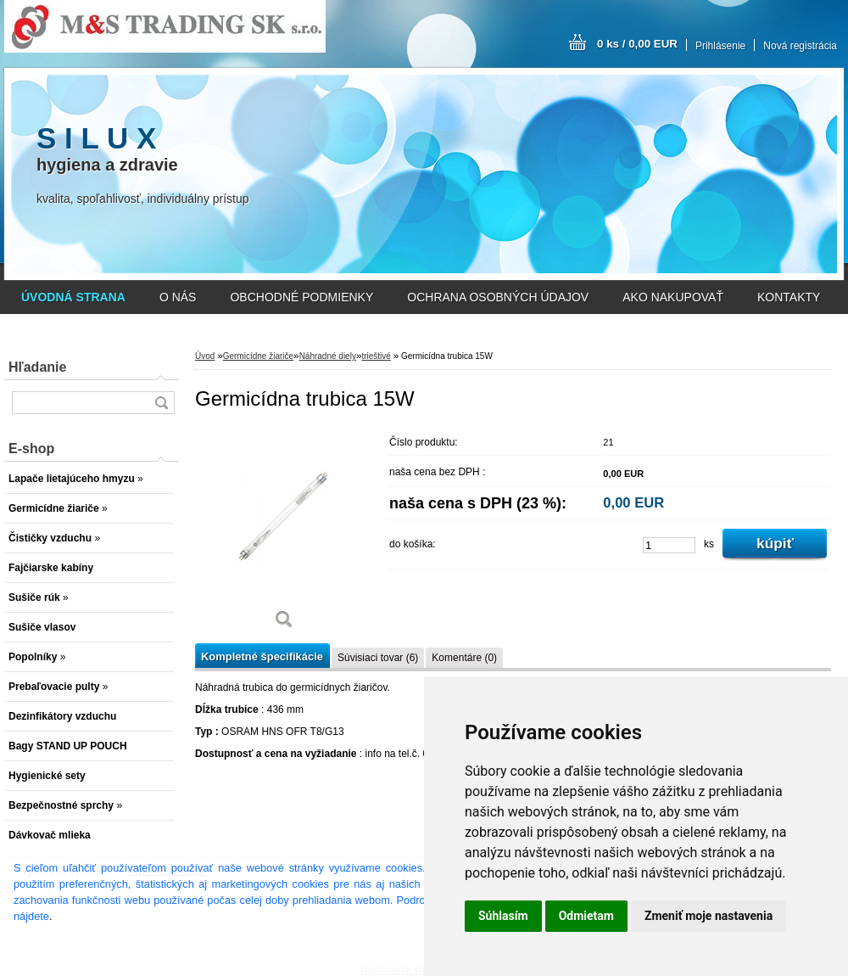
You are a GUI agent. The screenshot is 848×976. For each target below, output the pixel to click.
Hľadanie (37, 367)
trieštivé (375, 356)
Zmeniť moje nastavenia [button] (708, 916)
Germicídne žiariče (258, 356)
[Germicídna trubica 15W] (284, 534)
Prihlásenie (720, 46)
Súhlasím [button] (503, 916)
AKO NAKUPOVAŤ (672, 297)
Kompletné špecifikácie (262, 656)
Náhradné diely (327, 356)
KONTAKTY (788, 297)
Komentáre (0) (464, 658)
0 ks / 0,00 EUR (637, 43)
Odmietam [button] (586, 916)
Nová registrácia (800, 46)
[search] (161, 402)
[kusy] (669, 545)
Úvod (205, 356)
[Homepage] (73, 297)
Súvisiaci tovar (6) (378, 658)
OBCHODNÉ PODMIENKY (301, 297)
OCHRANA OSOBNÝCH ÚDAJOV (498, 297)
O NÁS (178, 297)
